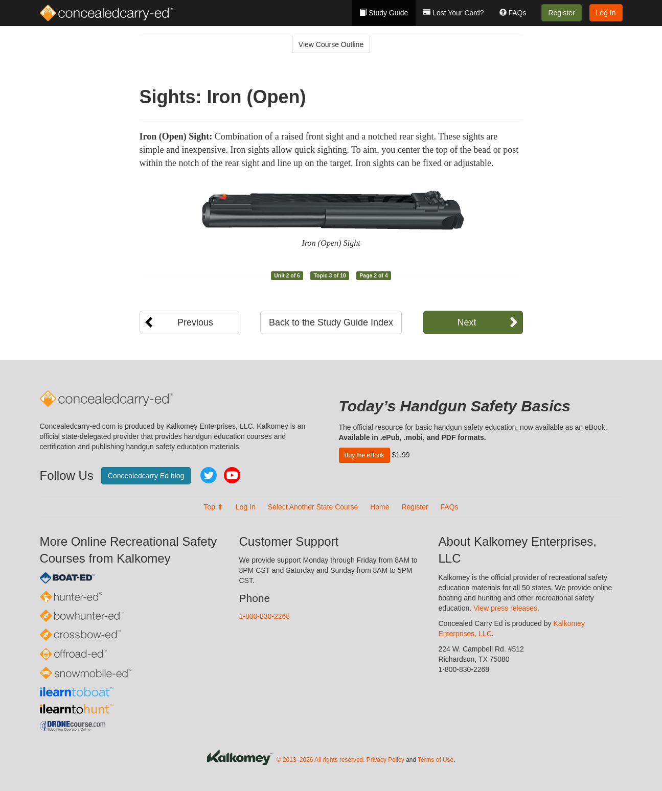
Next (466, 322)
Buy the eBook (364, 455)
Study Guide (383, 13)
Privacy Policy (385, 760)
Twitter (208, 475)
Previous (195, 322)
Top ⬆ (213, 507)
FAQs (513, 13)
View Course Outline (331, 44)
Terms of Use (435, 760)
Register (561, 13)
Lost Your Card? (453, 13)
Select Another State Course (313, 507)
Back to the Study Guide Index (331, 322)
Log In (606, 13)
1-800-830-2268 (264, 616)
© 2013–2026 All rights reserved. (321, 760)
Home (379, 507)
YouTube (232, 475)
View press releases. (506, 608)
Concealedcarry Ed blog (146, 476)
